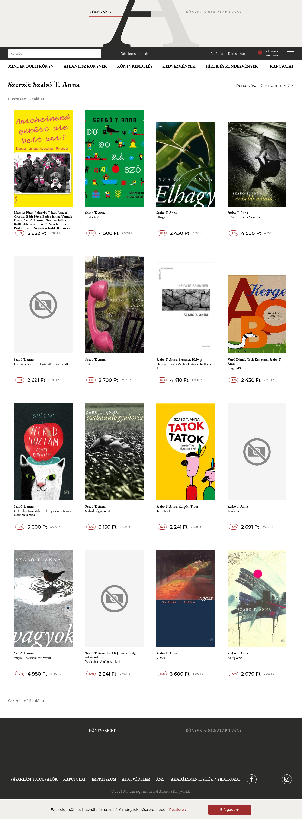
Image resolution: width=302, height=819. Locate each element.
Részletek (177, 810)
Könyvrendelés (134, 66)
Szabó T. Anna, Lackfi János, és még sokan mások (110, 655)
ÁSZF (160, 779)
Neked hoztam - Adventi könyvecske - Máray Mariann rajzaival (42, 513)
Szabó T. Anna (95, 213)
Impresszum (104, 779)
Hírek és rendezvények (232, 66)
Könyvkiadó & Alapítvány (214, 12)
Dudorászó (92, 217)
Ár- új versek (236, 658)
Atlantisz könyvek (85, 66)
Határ (89, 364)
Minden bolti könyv (31, 66)
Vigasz (160, 658)
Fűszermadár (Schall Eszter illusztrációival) (41, 364)
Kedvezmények (179, 66)
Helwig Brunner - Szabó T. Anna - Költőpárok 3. (185, 366)
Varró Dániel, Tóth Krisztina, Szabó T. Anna (254, 361)
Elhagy (160, 217)
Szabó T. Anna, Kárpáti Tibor (177, 506)
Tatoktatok (163, 511)
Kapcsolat (282, 66)
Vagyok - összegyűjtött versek (32, 658)
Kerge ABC (235, 368)
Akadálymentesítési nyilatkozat (206, 779)
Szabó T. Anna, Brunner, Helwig (179, 360)
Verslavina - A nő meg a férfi (102, 662)
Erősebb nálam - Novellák (244, 217)
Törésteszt (234, 511)
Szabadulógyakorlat (97, 511)
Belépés (216, 54)
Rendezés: (246, 85)
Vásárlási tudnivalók (34, 779)
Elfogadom (229, 810)
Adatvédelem (136, 779)
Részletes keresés (134, 54)
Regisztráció (237, 54)
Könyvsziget (102, 12)
